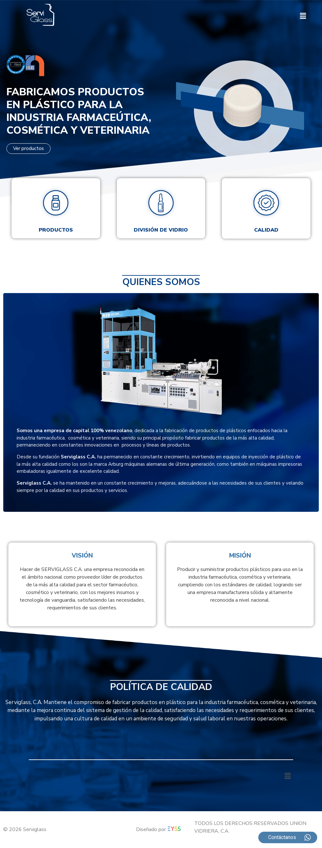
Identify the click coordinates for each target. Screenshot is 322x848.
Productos (56, 230)
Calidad (266, 230)
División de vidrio (161, 230)
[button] (303, 16)
